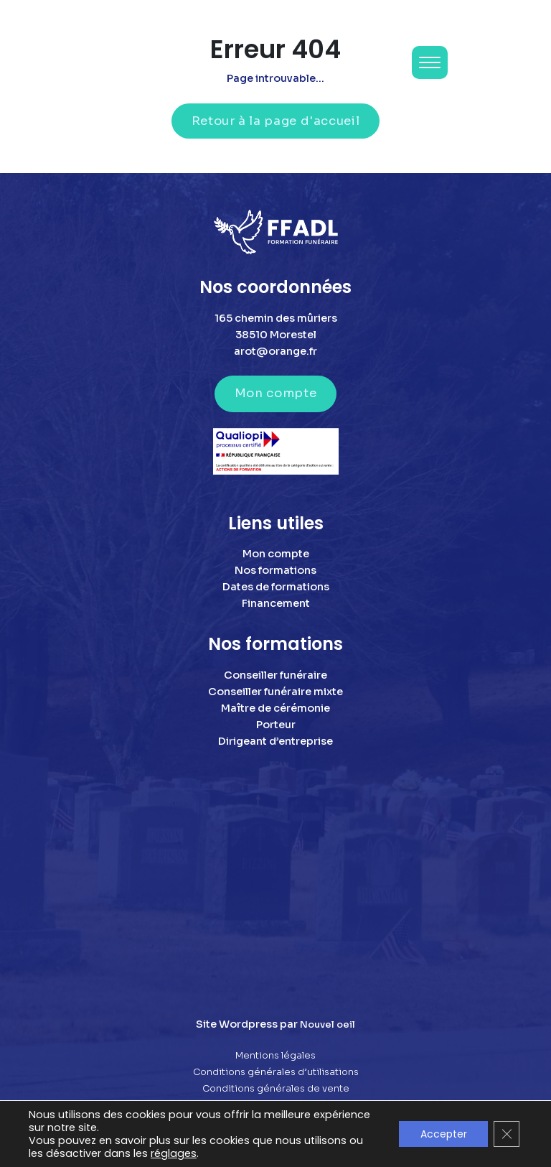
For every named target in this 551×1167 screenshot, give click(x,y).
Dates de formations (275, 586)
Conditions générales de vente (275, 1088)
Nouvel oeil (327, 1025)
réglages (174, 1153)
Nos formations (275, 570)
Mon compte (275, 393)
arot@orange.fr (275, 351)
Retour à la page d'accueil (276, 121)
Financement (276, 603)
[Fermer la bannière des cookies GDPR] (506, 1134)
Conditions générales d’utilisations (276, 1072)
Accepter (443, 1134)
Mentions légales (275, 1055)
